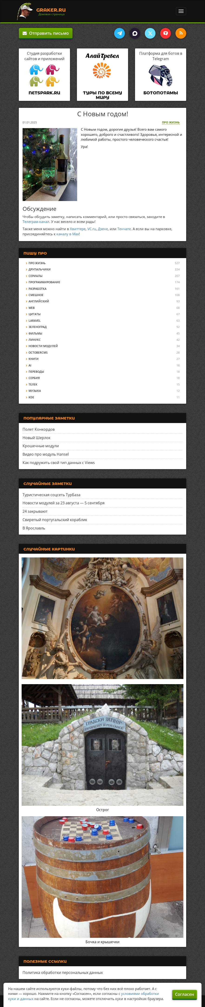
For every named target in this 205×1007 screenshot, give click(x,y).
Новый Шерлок (36, 437)
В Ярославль (34, 528)
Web (32, 308)
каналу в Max (67, 234)
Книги (34, 359)
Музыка (35, 391)
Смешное (36, 295)
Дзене (103, 228)
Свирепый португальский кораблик (55, 519)
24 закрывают (35, 511)
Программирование (44, 282)
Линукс (35, 340)
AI (30, 365)
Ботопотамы (160, 93)
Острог (102, 809)
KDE (31, 397)
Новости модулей (43, 346)
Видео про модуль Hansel (46, 454)
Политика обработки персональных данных (63, 972)
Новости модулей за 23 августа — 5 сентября (64, 502)
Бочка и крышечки (102, 941)
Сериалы (36, 276)
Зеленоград (38, 327)
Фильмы (35, 333)
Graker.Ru (51, 10)
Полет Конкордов (39, 429)
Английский (39, 301)
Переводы (36, 372)
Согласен (184, 994)
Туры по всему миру (102, 95)
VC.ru (91, 228)
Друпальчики (40, 269)
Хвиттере (78, 228)
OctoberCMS (38, 353)
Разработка (37, 289)
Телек (33, 384)
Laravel (35, 321)
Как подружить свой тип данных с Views (59, 462)
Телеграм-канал (36, 221)
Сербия (34, 378)
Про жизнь (171, 122)
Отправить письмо (46, 33)
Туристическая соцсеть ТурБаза (51, 494)
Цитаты (35, 314)
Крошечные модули (41, 445)
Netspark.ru (44, 93)
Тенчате (124, 228)
